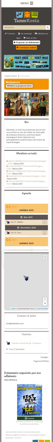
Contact (26, 432)
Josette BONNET (15, 166)
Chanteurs (36, 343)
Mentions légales (12, 435)
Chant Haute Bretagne (37, 161)
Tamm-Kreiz (10, 75)
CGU (38, 432)
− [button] (45, 303)
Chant (10, 163)
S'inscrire (10, 33)
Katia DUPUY (14, 176)
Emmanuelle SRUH (16, 181)
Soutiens (32, 432)
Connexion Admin (26, 47)
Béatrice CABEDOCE (17, 171)
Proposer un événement (29, 435)
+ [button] (45, 299)
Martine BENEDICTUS (17, 161)
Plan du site (17, 432)
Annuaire (25, 75)
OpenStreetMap (42, 308)
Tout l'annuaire (15, 349)
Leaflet (13, 308)
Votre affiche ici (10, 380)
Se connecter (25, 33)
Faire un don (30, 38)
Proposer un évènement (27, 42)
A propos (9, 432)
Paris (19, 233)
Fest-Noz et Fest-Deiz (21, 343)
